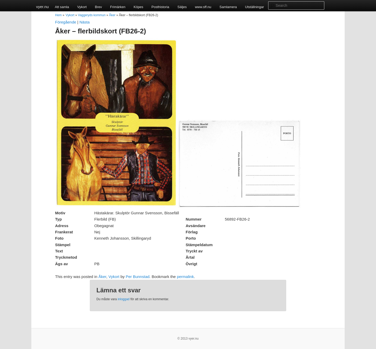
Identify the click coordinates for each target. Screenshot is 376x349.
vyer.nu (42, 6)
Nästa (84, 22)
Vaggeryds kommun (91, 15)
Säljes (182, 7)
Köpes (138, 7)
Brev (98, 7)
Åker (112, 15)
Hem (58, 15)
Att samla (62, 7)
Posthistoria (160, 7)
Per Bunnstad (137, 276)
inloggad (124, 299)
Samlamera (228, 7)
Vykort (82, 7)
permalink (185, 276)
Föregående (65, 22)
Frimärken (118, 7)
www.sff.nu (203, 7)
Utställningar (254, 7)
